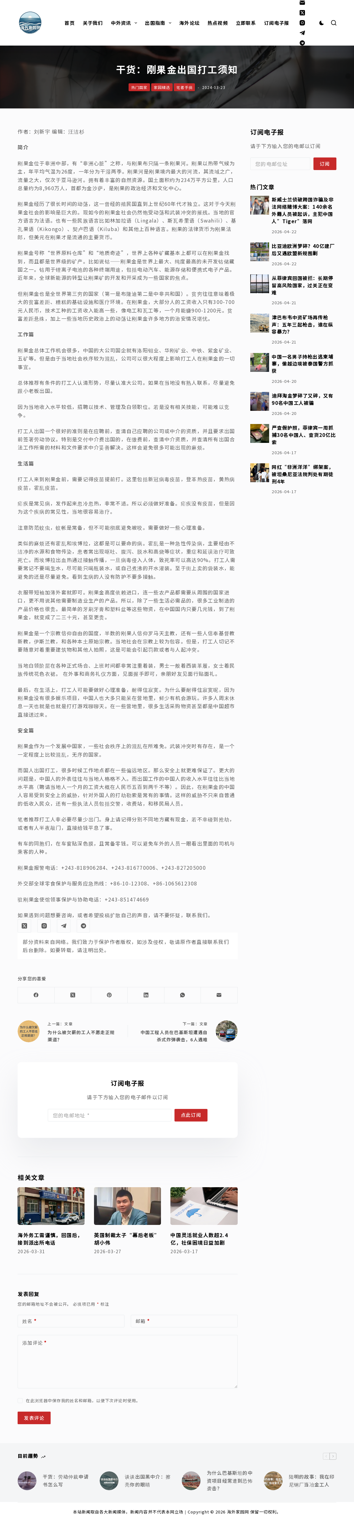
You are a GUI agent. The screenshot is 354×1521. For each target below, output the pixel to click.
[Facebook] (36, 995)
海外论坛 (189, 22)
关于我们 (93, 22)
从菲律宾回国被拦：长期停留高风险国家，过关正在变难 (302, 285)
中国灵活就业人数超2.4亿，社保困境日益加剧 (199, 1238)
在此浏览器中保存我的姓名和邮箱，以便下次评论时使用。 (83, 1400)
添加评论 (34, 1343)
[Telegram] (302, 33)
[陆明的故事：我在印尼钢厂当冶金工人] (273, 1480)
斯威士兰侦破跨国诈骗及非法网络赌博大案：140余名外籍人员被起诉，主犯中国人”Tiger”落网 (302, 210)
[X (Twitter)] (302, 12)
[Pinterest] (109, 995)
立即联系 (246, 22)
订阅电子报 (277, 22)
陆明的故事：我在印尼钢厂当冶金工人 (312, 1480)
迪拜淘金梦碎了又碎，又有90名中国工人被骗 (302, 399)
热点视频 (217, 22)
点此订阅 (191, 1114)
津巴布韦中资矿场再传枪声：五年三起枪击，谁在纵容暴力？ (302, 324)
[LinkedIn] (146, 995)
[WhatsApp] (182, 995)
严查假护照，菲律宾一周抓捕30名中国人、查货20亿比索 (304, 434)
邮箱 (143, 1321)
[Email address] (109, 1115)
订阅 (325, 163)
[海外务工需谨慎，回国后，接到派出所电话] (51, 1206)
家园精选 (162, 87)
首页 (69, 22)
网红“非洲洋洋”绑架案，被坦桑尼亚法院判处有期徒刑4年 (303, 474)
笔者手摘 (184, 87)
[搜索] (333, 22)
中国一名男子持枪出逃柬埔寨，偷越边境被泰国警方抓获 (302, 363)
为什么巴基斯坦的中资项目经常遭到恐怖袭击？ (230, 1480)
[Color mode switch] (321, 23)
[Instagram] (302, 22)
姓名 (29, 1321)
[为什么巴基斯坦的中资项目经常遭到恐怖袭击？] (191, 1480)
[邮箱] (302, 2)
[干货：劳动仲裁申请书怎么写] (27, 1480)
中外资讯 (125, 23)
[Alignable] (302, 43)
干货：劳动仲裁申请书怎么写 (66, 1480)
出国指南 (159, 23)
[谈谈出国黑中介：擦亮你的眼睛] (109, 1480)
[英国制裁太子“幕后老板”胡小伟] (127, 1206)
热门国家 (139, 87)
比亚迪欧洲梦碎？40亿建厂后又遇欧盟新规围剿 (303, 249)
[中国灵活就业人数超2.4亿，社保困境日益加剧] (203, 1206)
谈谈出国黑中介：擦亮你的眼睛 (148, 1480)
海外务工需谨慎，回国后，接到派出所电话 (50, 1238)
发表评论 (34, 1417)
